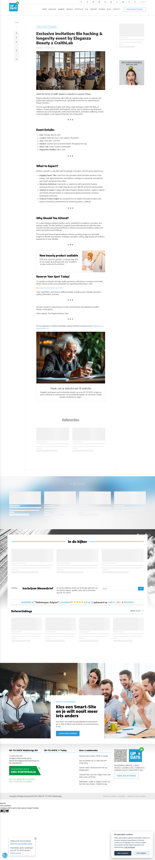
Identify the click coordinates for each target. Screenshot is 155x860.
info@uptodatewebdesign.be (20, 758)
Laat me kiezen (129, 847)
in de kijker (53, 27)
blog (45, 27)
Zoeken (143, 2)
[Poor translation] (6, 810)
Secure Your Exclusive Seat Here (51, 288)
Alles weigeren (141, 853)
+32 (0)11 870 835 (15, 756)
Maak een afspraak (126, 776)
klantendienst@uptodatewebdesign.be (24, 761)
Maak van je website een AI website (70, 388)
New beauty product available (59, 255)
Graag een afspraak (68, 733)
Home (39, 27)
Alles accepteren (122, 853)
